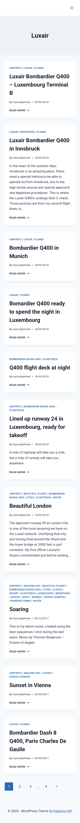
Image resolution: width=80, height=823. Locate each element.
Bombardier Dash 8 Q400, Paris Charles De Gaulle (37, 741)
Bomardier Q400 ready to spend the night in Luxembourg (37, 311)
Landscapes (46, 593)
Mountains (27, 132)
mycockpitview (22, 102)
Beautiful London (30, 506)
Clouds (57, 589)
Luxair (28, 68)
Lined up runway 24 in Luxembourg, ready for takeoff (37, 427)
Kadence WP (63, 811)
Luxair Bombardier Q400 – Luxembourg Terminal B (39, 84)
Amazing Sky (32, 586)
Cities (30, 497)
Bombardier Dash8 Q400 (25, 359)
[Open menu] (71, 8)
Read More (19, 110)
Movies (15, 597)
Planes (39, 68)
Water (57, 497)
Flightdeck (50, 359)
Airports (15, 68)
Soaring (18, 609)
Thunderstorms (20, 600)
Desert (14, 593)
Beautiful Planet (35, 493)
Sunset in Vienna (30, 685)
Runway (37, 597)
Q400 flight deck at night (39, 367)
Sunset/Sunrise (54, 597)
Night (26, 597)
